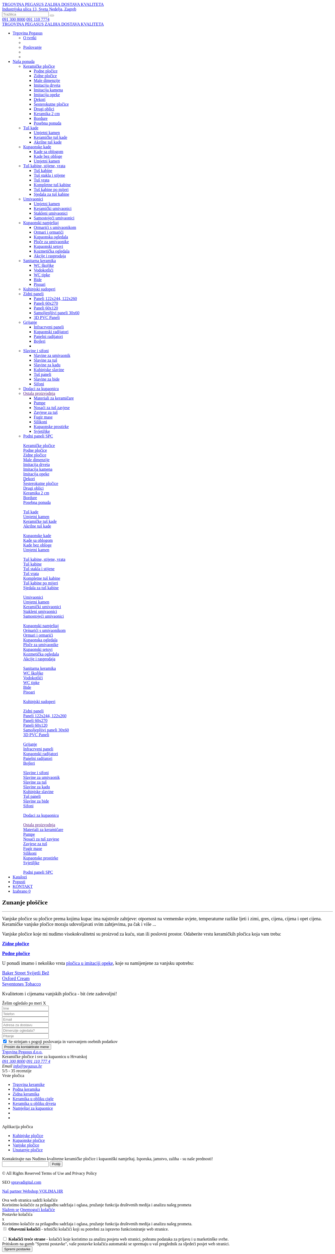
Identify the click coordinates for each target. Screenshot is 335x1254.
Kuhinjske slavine (49, 369)
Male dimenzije (47, 80)
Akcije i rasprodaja (50, 256)
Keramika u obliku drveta (34, 1103)
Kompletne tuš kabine (52, 185)
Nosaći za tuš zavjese (52, 407)
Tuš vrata (41, 180)
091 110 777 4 (38, 1061)
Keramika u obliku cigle (33, 1098)
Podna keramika (26, 1089)
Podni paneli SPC (38, 436)
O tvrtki (29, 38)
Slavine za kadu (47, 365)
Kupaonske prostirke (51, 426)
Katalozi (20, 877)
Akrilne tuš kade (48, 142)
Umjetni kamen (47, 132)
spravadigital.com (26, 1182)
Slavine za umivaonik (52, 355)
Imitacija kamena (48, 90)
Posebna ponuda (47, 123)
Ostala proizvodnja (39, 393)
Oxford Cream (16, 978)
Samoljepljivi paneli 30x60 (56, 313)
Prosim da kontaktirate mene (26, 1047)
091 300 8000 (13, 19)
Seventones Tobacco (21, 984)
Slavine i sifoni (36, 350)
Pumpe (39, 403)
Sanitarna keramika (39, 260)
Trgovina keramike (29, 1084)
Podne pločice (45, 71)
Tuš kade (30, 128)
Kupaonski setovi (48, 246)
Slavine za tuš (45, 360)
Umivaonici (33, 199)
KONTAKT (23, 886)
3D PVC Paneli (47, 317)
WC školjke (44, 265)
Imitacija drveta (47, 85)
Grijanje (30, 322)
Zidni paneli (33, 294)
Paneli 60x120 (46, 308)
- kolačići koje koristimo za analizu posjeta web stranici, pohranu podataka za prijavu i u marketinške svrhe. (116, 1239)
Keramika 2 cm (47, 113)
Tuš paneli (42, 374)
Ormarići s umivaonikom (55, 227)
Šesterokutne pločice (51, 104)
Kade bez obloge (48, 156)
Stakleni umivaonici (50, 213)
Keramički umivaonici (53, 208)
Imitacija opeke (47, 94)
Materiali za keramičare (54, 398)
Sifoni (39, 384)
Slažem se (10, 1209)
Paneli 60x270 (46, 303)
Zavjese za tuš (46, 412)
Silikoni (40, 422)
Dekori (39, 99)
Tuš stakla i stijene (49, 175)
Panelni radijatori (48, 336)
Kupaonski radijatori (51, 332)
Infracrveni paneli (49, 327)
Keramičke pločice (39, 66)
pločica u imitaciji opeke (89, 963)
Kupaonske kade (37, 147)
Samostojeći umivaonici (54, 218)
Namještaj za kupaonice (33, 1108)
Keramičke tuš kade (50, 137)
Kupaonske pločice (29, 1140)
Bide (38, 279)
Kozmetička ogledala (52, 251)
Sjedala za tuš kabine (51, 194)
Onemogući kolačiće (37, 1209)
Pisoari (39, 284)
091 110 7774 (37, 19)
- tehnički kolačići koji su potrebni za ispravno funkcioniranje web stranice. (86, 1229)
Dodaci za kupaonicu (41, 388)
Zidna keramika (26, 1094)
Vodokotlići (43, 270)
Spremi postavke (17, 1249)
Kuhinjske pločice (28, 1135)
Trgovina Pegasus (27, 33)
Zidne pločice (45, 75)
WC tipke (42, 275)
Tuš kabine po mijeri (51, 189)
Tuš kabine (43, 170)
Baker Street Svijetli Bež (25, 973)
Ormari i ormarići (49, 232)
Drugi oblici (44, 109)
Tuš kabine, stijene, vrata (44, 166)
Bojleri (39, 341)
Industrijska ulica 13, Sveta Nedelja (39, 9)
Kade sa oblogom (48, 151)
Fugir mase (43, 417)
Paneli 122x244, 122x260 (55, 298)
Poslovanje (32, 47)
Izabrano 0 (22, 891)
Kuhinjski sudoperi (39, 289)
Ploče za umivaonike (51, 241)
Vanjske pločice (26, 1145)
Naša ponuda (24, 61)
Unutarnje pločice (28, 1150)
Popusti (19, 881)
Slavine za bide (47, 379)
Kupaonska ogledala (51, 237)
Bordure (40, 118)
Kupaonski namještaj (41, 222)
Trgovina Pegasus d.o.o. (22, 1052)
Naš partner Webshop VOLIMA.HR (32, 1191)
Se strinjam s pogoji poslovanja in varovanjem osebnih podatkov (60, 1041)
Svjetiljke (42, 431)
